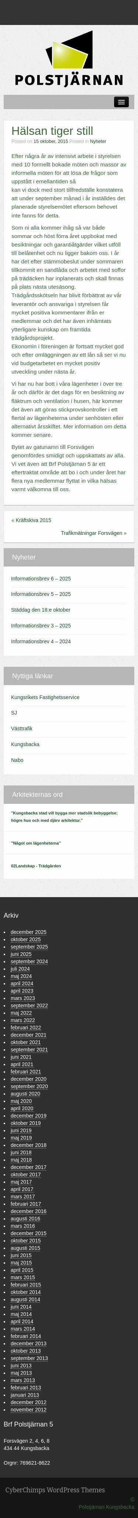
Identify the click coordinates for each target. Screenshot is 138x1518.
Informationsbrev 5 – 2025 (41, 594)
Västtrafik (21, 728)
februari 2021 (26, 1072)
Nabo (17, 760)
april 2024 (22, 983)
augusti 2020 (25, 1094)
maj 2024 (21, 976)
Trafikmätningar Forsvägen (92, 533)
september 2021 (29, 1050)
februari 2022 (26, 1027)
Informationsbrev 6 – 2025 (41, 579)
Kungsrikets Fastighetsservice (45, 697)
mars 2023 (23, 998)
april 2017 (22, 1189)
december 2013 (28, 1343)
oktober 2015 (26, 1241)
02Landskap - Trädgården (36, 866)
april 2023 (22, 991)
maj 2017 (21, 1182)
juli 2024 (20, 969)
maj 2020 (21, 1101)
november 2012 (28, 1410)
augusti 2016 (25, 1219)
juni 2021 (21, 1057)
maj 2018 (21, 1160)
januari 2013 (25, 1395)
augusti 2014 (25, 1299)
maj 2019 (21, 1138)
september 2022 (29, 1005)
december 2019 (28, 1116)
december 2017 (28, 1167)
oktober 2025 (26, 939)
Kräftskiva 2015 (34, 520)
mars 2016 (23, 1226)
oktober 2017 (26, 1174)
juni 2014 (21, 1307)
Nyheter (98, 141)
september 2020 (29, 1086)
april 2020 (22, 1108)
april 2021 (22, 1064)
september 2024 (29, 961)
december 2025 (28, 932)
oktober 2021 (26, 1042)
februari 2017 (26, 1204)
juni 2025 (21, 954)
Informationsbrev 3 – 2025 (41, 626)
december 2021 (28, 1035)
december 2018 (28, 1145)
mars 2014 (23, 1329)
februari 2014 (26, 1336)
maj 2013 (21, 1373)
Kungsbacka (25, 744)
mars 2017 (23, 1196)
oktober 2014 (26, 1292)
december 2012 (28, 1402)
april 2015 (22, 1270)
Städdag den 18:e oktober (40, 610)
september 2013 (29, 1358)
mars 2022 (23, 1020)
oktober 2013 (26, 1351)
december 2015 (28, 1233)
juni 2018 (21, 1152)
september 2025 (29, 947)
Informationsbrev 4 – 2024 (41, 641)
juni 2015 (21, 1255)
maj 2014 (21, 1314)
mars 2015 (23, 1277)
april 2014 (22, 1321)
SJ (14, 713)
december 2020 (28, 1079)
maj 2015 (21, 1263)
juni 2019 (21, 1130)
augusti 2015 (25, 1248)
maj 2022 (21, 1013)
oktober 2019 (26, 1123)
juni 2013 (21, 1365)
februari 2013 (26, 1388)
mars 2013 (23, 1380)
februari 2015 (26, 1285)
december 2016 (28, 1211)
